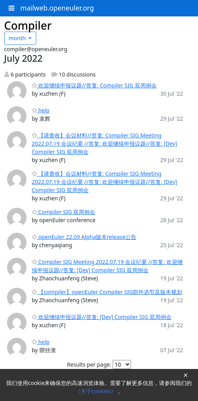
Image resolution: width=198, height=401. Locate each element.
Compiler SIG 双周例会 (63, 212)
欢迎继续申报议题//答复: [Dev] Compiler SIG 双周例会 (101, 317)
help (41, 110)
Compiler (28, 25)
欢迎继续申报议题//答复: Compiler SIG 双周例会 (94, 85)
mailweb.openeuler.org (57, 7)
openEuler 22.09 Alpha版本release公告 (84, 237)
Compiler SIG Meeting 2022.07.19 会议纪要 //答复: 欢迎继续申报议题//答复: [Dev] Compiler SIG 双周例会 (107, 266)
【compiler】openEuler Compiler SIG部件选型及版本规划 (107, 292)
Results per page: (89, 364)
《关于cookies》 (96, 391)
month (18, 38)
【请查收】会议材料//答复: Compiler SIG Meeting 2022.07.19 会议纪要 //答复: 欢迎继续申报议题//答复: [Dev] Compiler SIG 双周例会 (104, 143)
